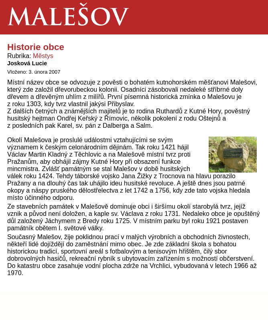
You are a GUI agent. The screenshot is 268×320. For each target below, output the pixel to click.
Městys (43, 55)
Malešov (67, 19)
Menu (251, 17)
